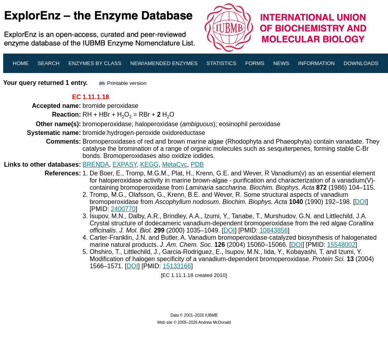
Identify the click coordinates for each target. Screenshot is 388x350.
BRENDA (96, 164)
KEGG (149, 164)
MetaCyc (174, 164)
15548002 (341, 244)
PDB (197, 164)
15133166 (177, 266)
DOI (360, 201)
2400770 (123, 209)
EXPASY (124, 164)
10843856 (273, 230)
